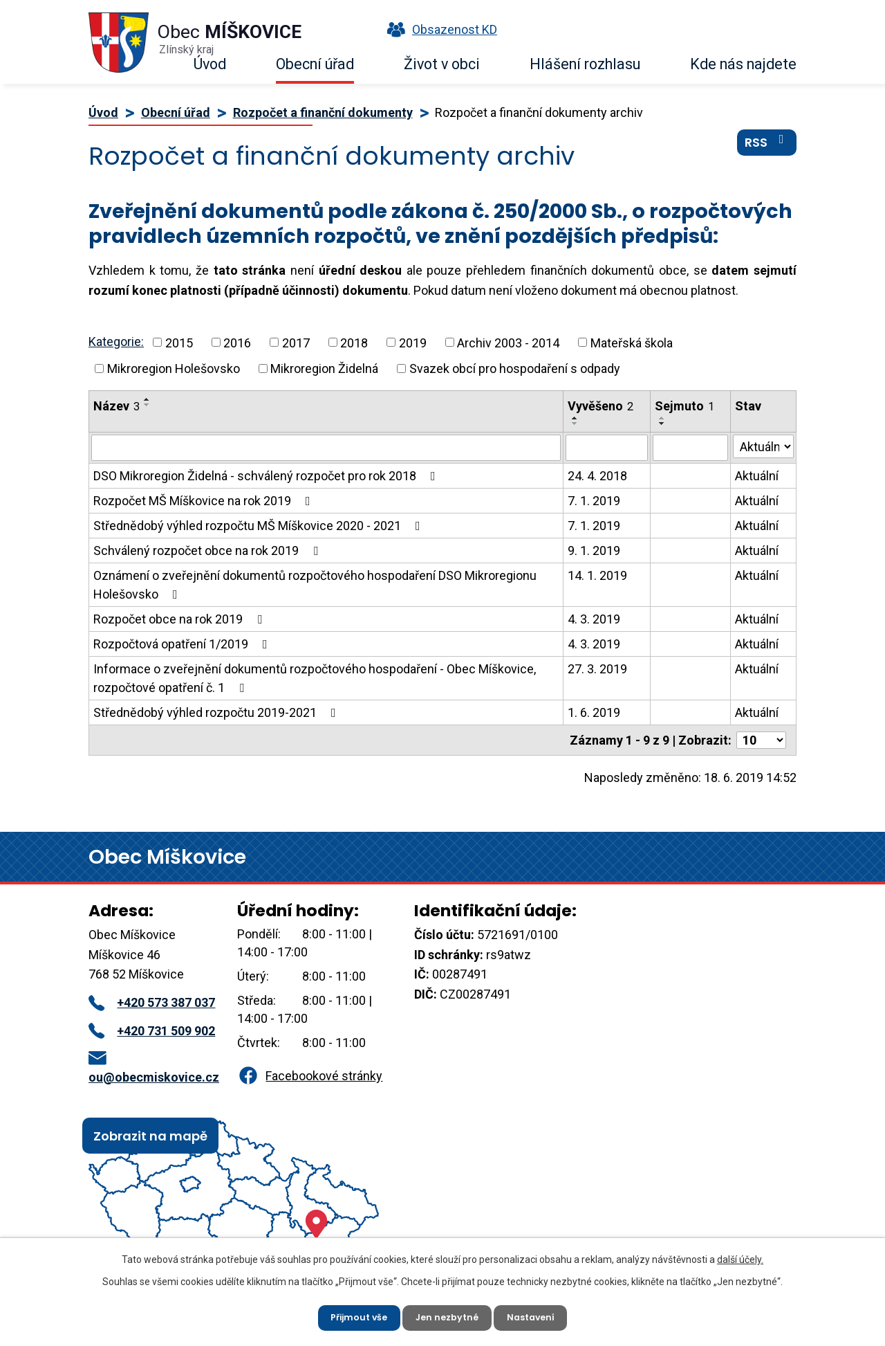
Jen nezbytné (448, 1315)
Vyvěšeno (600, 406)
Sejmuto (684, 406)
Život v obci (442, 64)
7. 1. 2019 (594, 500)
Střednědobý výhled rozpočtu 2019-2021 (217, 712)
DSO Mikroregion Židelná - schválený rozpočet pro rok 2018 (267, 476)
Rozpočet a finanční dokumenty (323, 112)
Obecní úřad (315, 64)
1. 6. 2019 (594, 712)
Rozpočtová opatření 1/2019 (183, 644)
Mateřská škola (631, 342)
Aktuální (757, 476)
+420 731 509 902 (151, 1031)
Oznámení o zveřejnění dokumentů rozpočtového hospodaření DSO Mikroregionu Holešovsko (315, 584)
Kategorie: (116, 341)
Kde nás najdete (743, 64)
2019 (413, 342)
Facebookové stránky (309, 1075)
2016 (237, 342)
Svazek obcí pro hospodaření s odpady (514, 368)
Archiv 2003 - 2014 (508, 342)
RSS (767, 152)
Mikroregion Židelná (324, 368)
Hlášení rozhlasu (585, 64)
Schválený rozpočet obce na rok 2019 (208, 550)
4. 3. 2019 (594, 619)
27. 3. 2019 (597, 669)
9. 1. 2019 (594, 550)
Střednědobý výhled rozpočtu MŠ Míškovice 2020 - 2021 (259, 525)
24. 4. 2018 (597, 476)
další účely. (740, 1254)
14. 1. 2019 (597, 575)
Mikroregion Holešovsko (173, 368)
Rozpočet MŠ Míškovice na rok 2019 (204, 500)
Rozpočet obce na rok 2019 (180, 619)
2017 (296, 342)
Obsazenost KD (439, 29)
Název (116, 406)
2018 (354, 342)
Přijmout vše (351, 1315)
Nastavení (539, 1315)
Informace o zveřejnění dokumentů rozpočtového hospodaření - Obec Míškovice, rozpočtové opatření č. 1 (314, 678)
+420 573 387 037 (151, 1002)
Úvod (210, 64)
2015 (179, 342)
